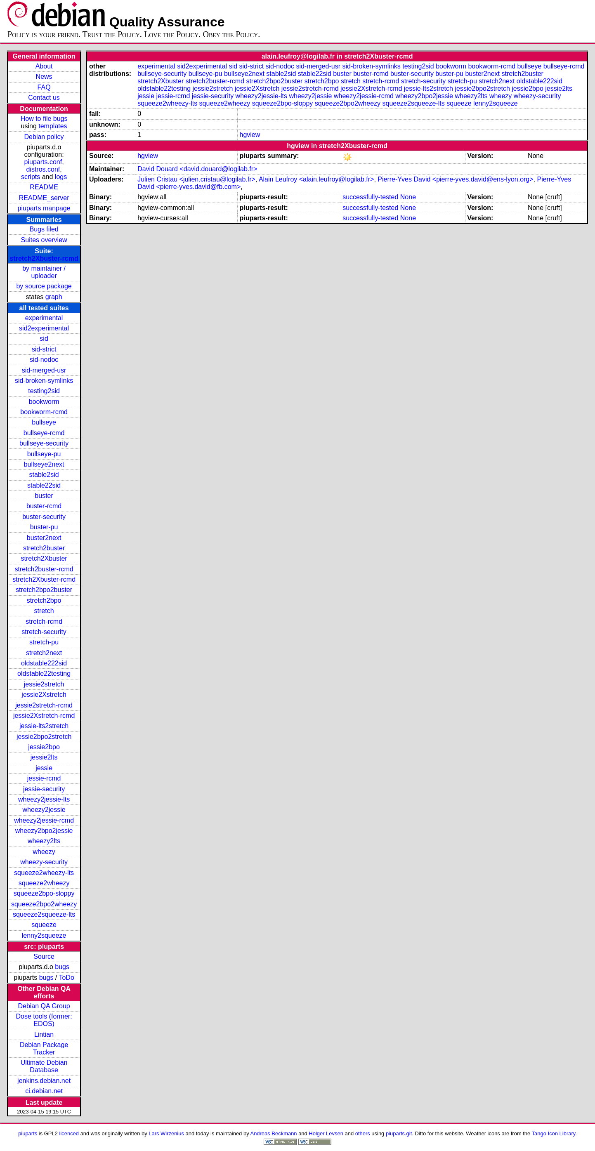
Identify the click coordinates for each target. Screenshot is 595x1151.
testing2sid (44, 390)
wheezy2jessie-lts (44, 799)
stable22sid (44, 485)
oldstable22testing (44, 673)
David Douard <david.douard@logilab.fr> (197, 168)
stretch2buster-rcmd (43, 569)
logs (61, 176)
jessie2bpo (44, 746)
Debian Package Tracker (44, 1048)
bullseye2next (44, 464)
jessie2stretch (44, 684)
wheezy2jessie (44, 809)
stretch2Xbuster (44, 558)
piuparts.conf (43, 161)
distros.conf (43, 169)
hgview (249, 134)
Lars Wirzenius (166, 1133)
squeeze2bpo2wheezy (44, 904)
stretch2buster (44, 548)
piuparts (27, 1133)
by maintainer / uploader (44, 272)
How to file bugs (44, 118)
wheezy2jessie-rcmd (44, 820)
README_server (44, 197)
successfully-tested (370, 196)
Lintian (44, 1034)
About (44, 66)
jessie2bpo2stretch (44, 736)
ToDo (66, 977)
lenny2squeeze (44, 935)
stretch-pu (44, 642)
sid (44, 338)
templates (52, 126)
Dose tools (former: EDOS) (44, 1020)
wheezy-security (44, 862)
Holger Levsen (326, 1133)
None (408, 196)
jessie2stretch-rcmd (44, 705)
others (362, 1133)
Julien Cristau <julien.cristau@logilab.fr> (196, 179)
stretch (44, 610)
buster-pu (44, 527)
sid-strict (44, 349)
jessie (43, 767)
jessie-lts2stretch (43, 725)
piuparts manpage (44, 208)
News (44, 76)
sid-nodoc (44, 359)
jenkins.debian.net (44, 1080)
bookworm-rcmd (44, 411)
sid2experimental (44, 328)
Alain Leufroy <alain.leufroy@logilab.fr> (316, 179)
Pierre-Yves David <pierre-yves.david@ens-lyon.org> (455, 179)
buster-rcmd (43, 505)
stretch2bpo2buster (44, 589)
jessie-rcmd (44, 778)
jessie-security (44, 788)
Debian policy (44, 136)
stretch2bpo (44, 600)
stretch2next (44, 652)
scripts (30, 176)
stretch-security (43, 631)
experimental (44, 317)
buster (44, 495)
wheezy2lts (44, 840)
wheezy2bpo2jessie (44, 830)
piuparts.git (399, 1133)
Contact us (43, 97)
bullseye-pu (44, 454)
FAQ (44, 87)
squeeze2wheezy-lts (44, 872)
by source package (43, 286)
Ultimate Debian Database (44, 1066)
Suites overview (44, 239)
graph (53, 296)
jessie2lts (44, 757)
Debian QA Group (44, 1005)
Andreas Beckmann (273, 1133)
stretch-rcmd (44, 621)
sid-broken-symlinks (44, 380)
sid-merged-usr (44, 370)
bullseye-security (43, 443)
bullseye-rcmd (44, 432)
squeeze (44, 924)
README (44, 187)
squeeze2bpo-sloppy (44, 893)
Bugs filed (43, 229)
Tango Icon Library (554, 1133)
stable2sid (44, 474)
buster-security (44, 516)
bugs (62, 966)
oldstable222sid (44, 663)
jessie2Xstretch (43, 694)
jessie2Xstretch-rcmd (44, 715)
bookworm (44, 401)
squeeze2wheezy (44, 883)
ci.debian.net (44, 1090)
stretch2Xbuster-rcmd (43, 258)
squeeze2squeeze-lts (44, 914)
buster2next (44, 537)
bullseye (44, 422)
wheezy (44, 851)
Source (43, 956)
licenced (69, 1133)
